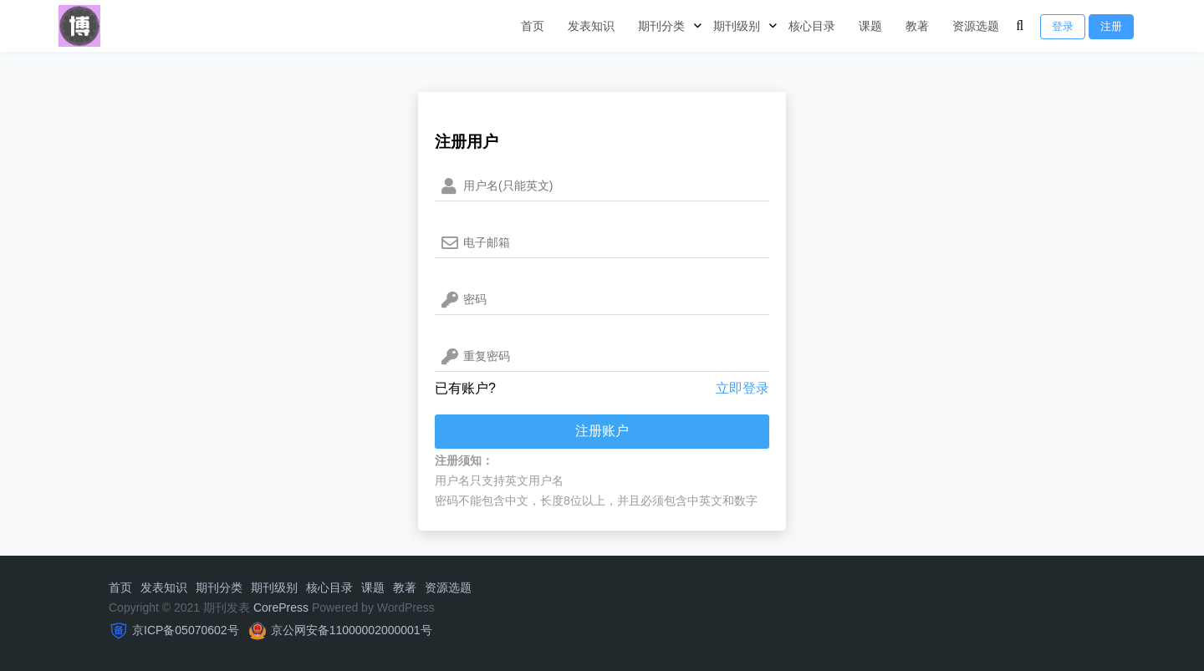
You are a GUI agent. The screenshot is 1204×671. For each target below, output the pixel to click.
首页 (532, 26)
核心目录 (811, 26)
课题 (870, 26)
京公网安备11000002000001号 (351, 630)
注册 (1111, 26)
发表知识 (591, 26)
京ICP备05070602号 (185, 630)
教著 (917, 26)
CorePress (281, 607)
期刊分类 (661, 26)
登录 (1063, 26)
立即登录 (742, 388)
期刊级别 (736, 26)
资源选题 (975, 26)
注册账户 (602, 431)
